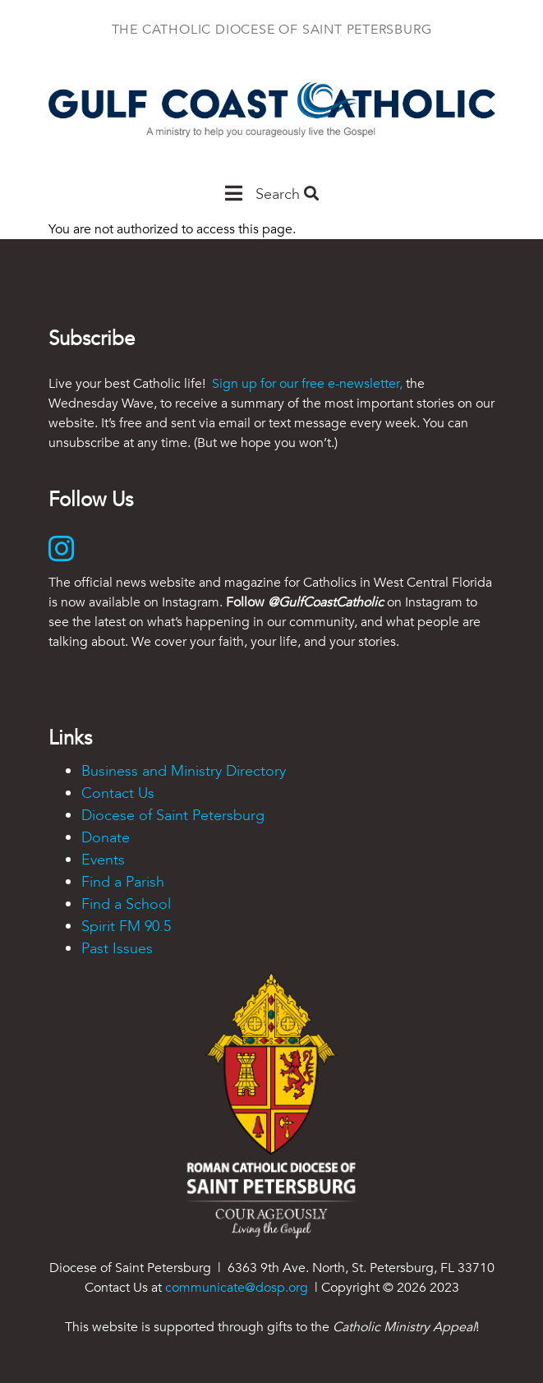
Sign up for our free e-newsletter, (307, 384)
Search (287, 194)
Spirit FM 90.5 (126, 926)
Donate (105, 837)
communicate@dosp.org (236, 1288)
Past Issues (117, 948)
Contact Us (117, 793)
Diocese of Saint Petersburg (173, 815)
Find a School (126, 904)
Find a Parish (122, 882)
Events (103, 860)
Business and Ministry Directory (183, 771)
